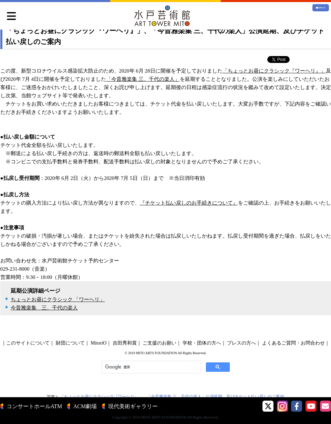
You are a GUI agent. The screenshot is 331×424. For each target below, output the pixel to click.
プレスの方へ (241, 343)
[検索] (150, 367)
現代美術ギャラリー (133, 406)
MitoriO (98, 343)
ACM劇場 (85, 406)
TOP (50, 396)
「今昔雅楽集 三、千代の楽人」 (143, 79)
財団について (70, 343)
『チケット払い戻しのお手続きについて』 (189, 203)
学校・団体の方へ (202, 343)
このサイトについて (28, 343)
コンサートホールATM (34, 406)
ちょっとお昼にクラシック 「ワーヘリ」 (58, 299)
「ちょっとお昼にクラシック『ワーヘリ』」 (274, 71)
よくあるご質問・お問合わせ (293, 343)
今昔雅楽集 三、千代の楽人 (44, 308)
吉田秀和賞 (125, 343)
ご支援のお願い (159, 343)
